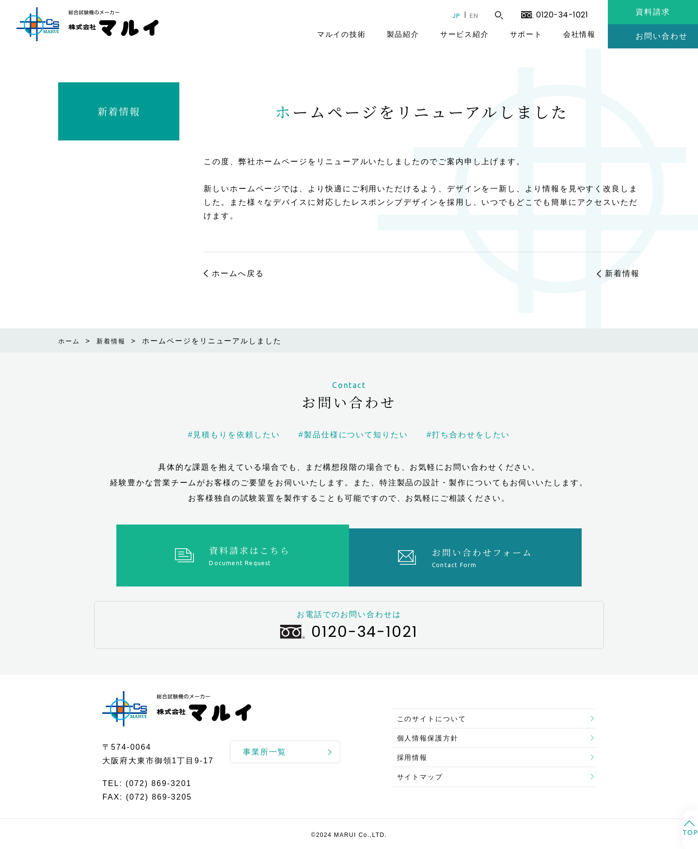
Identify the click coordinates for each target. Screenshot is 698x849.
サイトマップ (424, 778)
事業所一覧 (264, 748)
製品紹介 (403, 34)
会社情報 (579, 34)
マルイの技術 (341, 34)
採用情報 (415, 755)
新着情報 (118, 111)
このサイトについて (437, 709)
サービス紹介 (464, 34)
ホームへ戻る (238, 273)
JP (450, 15)
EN (471, 15)
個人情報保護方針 (432, 732)
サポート (526, 34)
